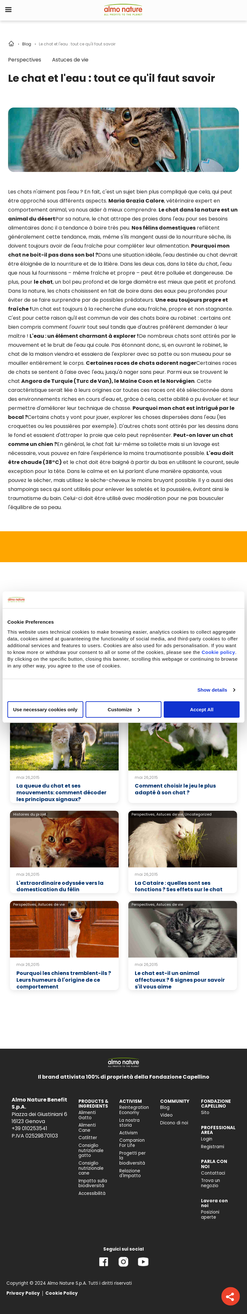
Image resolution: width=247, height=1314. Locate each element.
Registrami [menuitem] (212, 1147)
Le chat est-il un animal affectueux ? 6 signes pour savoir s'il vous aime (180, 979)
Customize (124, 709)
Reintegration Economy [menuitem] (134, 1110)
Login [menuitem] (206, 1139)
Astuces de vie (70, 59)
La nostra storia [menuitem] (129, 1123)
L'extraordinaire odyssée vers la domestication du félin (60, 886)
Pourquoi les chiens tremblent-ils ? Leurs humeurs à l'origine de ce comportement (63, 979)
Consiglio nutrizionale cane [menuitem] (91, 1168)
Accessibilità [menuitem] (91, 1193)
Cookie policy (218, 652)
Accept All (202, 709)
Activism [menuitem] (128, 1133)
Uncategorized (198, 814)
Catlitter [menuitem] (87, 1138)
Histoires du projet (29, 814)
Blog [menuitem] (164, 1107)
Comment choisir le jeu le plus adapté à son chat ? (175, 789)
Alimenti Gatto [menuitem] (87, 1115)
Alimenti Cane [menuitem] (87, 1127)
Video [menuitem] (166, 1115)
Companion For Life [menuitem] (132, 1143)
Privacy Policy (23, 1293)
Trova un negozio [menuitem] (210, 1183)
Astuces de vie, (170, 814)
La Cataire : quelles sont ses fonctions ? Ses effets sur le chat (179, 886)
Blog (26, 44)
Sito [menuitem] (205, 1113)
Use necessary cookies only (45, 709)
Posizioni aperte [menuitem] (210, 1214)
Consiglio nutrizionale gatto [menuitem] (91, 1150)
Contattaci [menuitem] (213, 1173)
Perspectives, (143, 814)
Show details (212, 690)
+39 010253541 (29, 1128)
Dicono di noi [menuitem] (174, 1123)
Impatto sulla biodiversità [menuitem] (92, 1183)
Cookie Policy (61, 1293)
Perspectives (24, 59)
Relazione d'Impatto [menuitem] (130, 1173)
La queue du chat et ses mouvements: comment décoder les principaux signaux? (61, 792)
